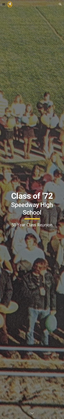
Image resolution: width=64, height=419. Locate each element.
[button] (3, 4)
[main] (32, 209)
